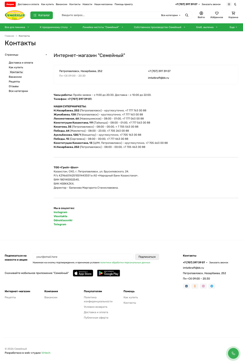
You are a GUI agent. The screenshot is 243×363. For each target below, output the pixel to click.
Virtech (45, 352)
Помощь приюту (124, 4)
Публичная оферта (96, 317)
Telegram (60, 224)
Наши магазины (103, 4)
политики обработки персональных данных (125, 262)
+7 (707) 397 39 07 (186, 4)
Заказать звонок (211, 4)
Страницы (11, 54)
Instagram (60, 212)
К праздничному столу (54, 27)
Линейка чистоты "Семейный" (101, 27)
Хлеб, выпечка (204, 27)
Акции (10, 4)
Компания (51, 291)
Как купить (47, 4)
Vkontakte (61, 216)
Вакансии (61, 4)
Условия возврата (95, 306)
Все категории (18, 91)
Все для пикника (15, 27)
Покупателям (93, 291)
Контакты (74, 4)
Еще (232, 27)
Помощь (129, 291)
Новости (87, 4)
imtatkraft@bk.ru (158, 77)
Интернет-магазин (17, 291)
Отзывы (14, 86)
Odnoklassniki (63, 220)
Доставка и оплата (28, 4)
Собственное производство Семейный (157, 27)
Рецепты (14, 81)
